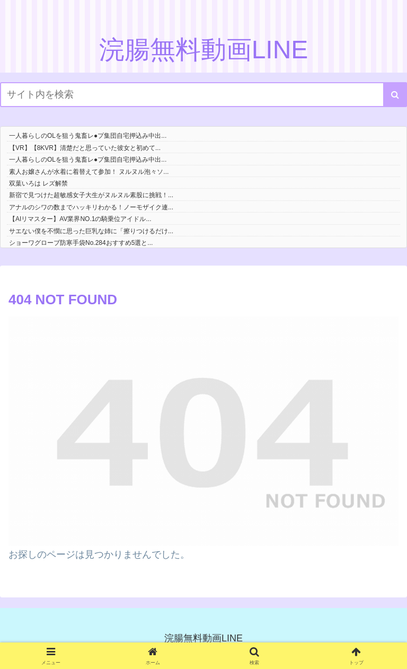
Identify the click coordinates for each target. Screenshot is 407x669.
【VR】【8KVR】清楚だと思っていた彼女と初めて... (85, 148)
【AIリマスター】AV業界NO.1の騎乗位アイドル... (80, 219)
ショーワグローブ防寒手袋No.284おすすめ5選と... (81, 243)
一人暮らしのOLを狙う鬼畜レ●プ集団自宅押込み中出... (87, 135)
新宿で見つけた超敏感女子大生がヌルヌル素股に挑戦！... (91, 195)
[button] (395, 94)
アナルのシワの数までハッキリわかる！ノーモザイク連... (91, 207)
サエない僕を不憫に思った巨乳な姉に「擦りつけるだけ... (91, 231)
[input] (203, 94)
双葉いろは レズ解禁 (38, 183)
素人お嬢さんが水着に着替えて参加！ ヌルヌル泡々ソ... (89, 171)
